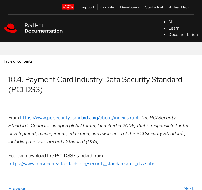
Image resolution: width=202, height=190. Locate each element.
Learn (173, 28)
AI (170, 22)
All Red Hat (180, 7)
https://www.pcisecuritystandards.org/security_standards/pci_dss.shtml (82, 163)
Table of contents (18, 61)
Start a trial (154, 7)
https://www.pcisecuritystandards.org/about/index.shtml (79, 118)
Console (107, 7)
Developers (129, 7)
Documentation (183, 34)
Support (87, 7)
